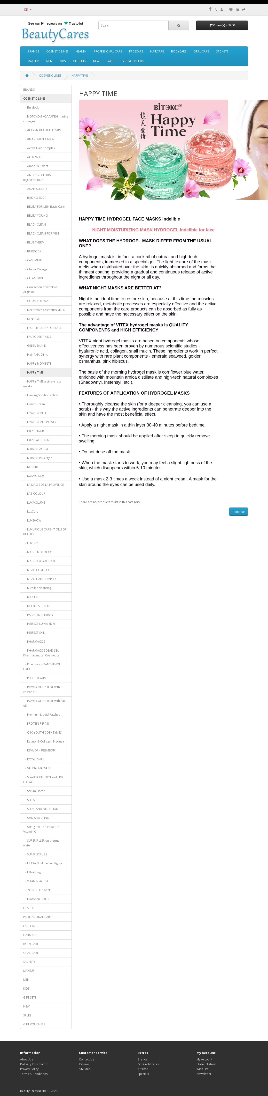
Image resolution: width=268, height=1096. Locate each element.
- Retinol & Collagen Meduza (43, 741)
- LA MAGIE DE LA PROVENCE (43, 485)
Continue (238, 512)
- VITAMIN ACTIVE (36, 881)
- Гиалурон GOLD (36, 899)
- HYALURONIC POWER (39, 422)
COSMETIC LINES (57, 51)
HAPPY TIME (79, 76)
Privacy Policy (29, 1069)
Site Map (85, 1069)
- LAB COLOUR (34, 494)
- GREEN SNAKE (34, 346)
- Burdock (31, 107)
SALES (110, 61)
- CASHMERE (32, 260)
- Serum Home (34, 791)
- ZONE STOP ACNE (37, 890)
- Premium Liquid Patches (41, 715)
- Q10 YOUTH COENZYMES (42, 732)
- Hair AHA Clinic (35, 355)
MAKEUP (33, 61)
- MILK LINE (31, 597)
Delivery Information (34, 1064)
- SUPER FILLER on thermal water (41, 843)
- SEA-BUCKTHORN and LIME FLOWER (43, 779)
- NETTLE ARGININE (37, 606)
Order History (206, 1064)
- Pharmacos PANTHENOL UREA (42, 666)
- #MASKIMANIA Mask (38, 139)
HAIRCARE (157, 51)
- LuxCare (30, 511)
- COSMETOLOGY (36, 301)
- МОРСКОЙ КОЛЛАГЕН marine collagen (45, 118)
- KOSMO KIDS (33, 476)
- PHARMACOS (34, 642)
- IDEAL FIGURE (34, 431)
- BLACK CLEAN (34, 224)
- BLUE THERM (33, 242)
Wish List (202, 1069)
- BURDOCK (32, 251)
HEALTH (81, 51)
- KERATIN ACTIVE (36, 449)
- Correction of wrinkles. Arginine (40, 289)
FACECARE (136, 51)
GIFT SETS (79, 61)
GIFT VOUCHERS (132, 61)
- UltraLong (32, 872)
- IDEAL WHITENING (37, 440)
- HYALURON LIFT (36, 413)
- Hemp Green (34, 404)
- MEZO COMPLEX (36, 570)
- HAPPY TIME (33, 372)
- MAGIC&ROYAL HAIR (39, 561)
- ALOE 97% (32, 157)
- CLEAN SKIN (33, 278)
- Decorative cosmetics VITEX (44, 310)
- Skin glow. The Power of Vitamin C (41, 829)
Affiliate (143, 1069)
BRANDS (33, 51)
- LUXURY (30, 543)
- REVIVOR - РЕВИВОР (39, 750)
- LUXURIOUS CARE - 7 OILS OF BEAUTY (44, 531)
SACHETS (222, 51)
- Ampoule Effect (35, 166)
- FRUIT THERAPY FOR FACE (42, 328)
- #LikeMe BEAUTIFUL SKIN (42, 130)
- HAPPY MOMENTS (37, 363)
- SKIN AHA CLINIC (36, 818)
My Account (204, 1059)
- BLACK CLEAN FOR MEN (41, 233)
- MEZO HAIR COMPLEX (39, 579)
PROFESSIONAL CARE (108, 51)
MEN (49, 61)
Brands (143, 1059)
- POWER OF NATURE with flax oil (44, 703)
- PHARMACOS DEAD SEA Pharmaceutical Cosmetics (41, 652)
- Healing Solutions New (40, 395)
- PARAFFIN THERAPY (38, 615)
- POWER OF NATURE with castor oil (41, 689)
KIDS (63, 61)
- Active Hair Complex (39, 148)
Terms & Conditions (33, 1074)
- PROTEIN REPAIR (36, 723)
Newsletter (204, 1074)
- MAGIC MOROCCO (37, 552)
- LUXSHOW (32, 520)
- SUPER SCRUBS (35, 854)
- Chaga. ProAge (35, 269)
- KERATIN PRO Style (37, 458)
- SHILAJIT (30, 800)
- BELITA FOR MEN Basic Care (44, 207)
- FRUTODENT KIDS (37, 337)
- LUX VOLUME (34, 502)
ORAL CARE (201, 51)
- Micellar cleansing (37, 588)
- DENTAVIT (32, 319)
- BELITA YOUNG (35, 215)
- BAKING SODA (35, 198)
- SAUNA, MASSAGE (37, 768)
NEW (96, 61)
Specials (143, 1074)
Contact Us (86, 1059)
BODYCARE (178, 51)
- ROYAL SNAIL (34, 759)
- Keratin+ (31, 467)
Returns (84, 1064)
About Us (26, 1059)
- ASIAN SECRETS (35, 189)
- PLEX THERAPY (35, 678)
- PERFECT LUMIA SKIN (39, 624)
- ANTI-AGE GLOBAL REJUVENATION (37, 177)
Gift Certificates (148, 1064)
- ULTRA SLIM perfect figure (42, 863)
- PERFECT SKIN (34, 633)
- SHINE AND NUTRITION (40, 809)
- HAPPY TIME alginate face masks (42, 383)
